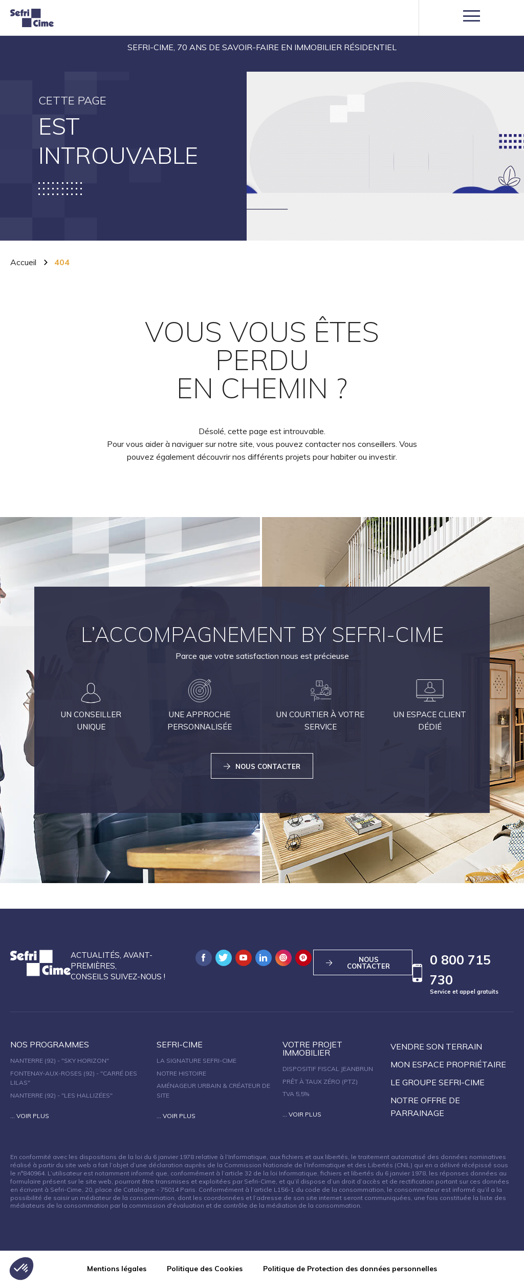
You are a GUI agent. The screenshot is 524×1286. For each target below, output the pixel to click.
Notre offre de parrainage (425, 1106)
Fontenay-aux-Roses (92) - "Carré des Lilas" (73, 1078)
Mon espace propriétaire (448, 1064)
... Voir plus (29, 1116)
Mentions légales (116, 1268)
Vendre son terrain (436, 1046)
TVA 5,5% (295, 1094)
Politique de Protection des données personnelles (350, 1268)
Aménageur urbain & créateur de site (213, 1090)
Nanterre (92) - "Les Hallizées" (61, 1095)
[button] (21, 1268)
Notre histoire (181, 1073)
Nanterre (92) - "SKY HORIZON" (59, 1060)
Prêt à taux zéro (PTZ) (320, 1081)
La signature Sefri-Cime (196, 1060)
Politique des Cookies (205, 1268)
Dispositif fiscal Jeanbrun (327, 1069)
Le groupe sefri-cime (437, 1082)
